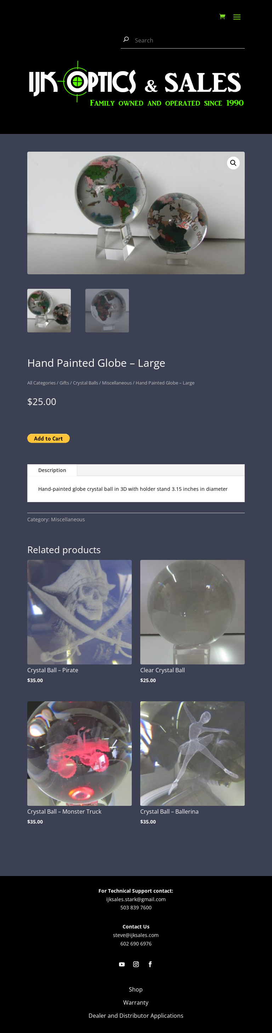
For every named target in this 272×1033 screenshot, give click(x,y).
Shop (136, 989)
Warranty (135, 1002)
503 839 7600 (136, 907)
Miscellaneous (117, 383)
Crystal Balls (85, 383)
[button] (233, 163)
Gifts (64, 383)
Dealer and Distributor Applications (136, 1016)
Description (52, 470)
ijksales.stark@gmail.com (136, 899)
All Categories (41, 383)
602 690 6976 (136, 943)
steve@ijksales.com (136, 935)
